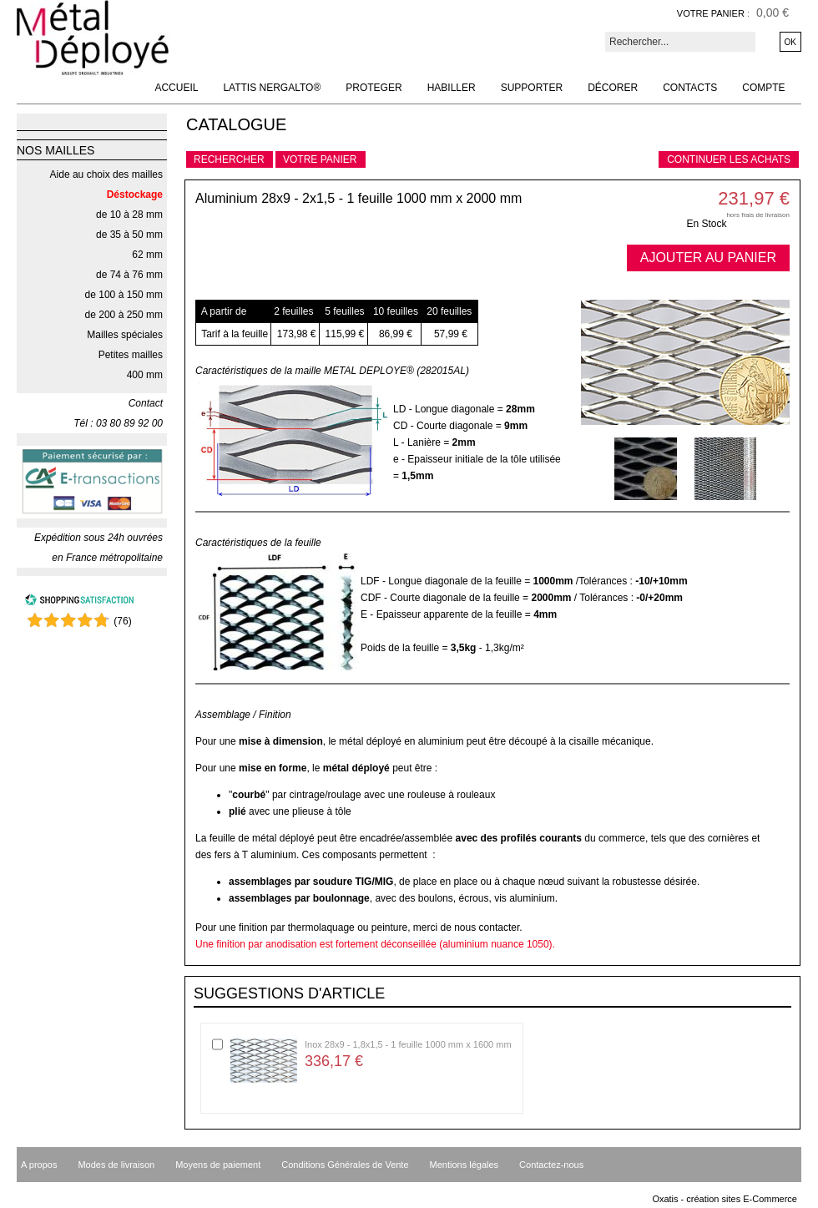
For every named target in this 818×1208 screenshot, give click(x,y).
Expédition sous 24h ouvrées (98, 537)
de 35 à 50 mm (129, 234)
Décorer (613, 88)
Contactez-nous (551, 1165)
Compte (763, 88)
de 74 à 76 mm (129, 275)
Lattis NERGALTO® (272, 88)
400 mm (145, 375)
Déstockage (135, 194)
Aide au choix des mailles (106, 174)
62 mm (147, 254)
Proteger (373, 88)
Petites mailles (130, 355)
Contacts (690, 88)
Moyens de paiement (217, 1165)
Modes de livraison (116, 1165)
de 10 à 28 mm (129, 214)
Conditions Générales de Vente (344, 1165)
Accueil (176, 88)
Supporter (532, 88)
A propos (39, 1165)
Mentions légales (464, 1165)
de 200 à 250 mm (124, 315)
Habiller (451, 88)
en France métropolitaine (107, 558)
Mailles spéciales (125, 335)
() (122, 621)
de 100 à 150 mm (124, 295)
